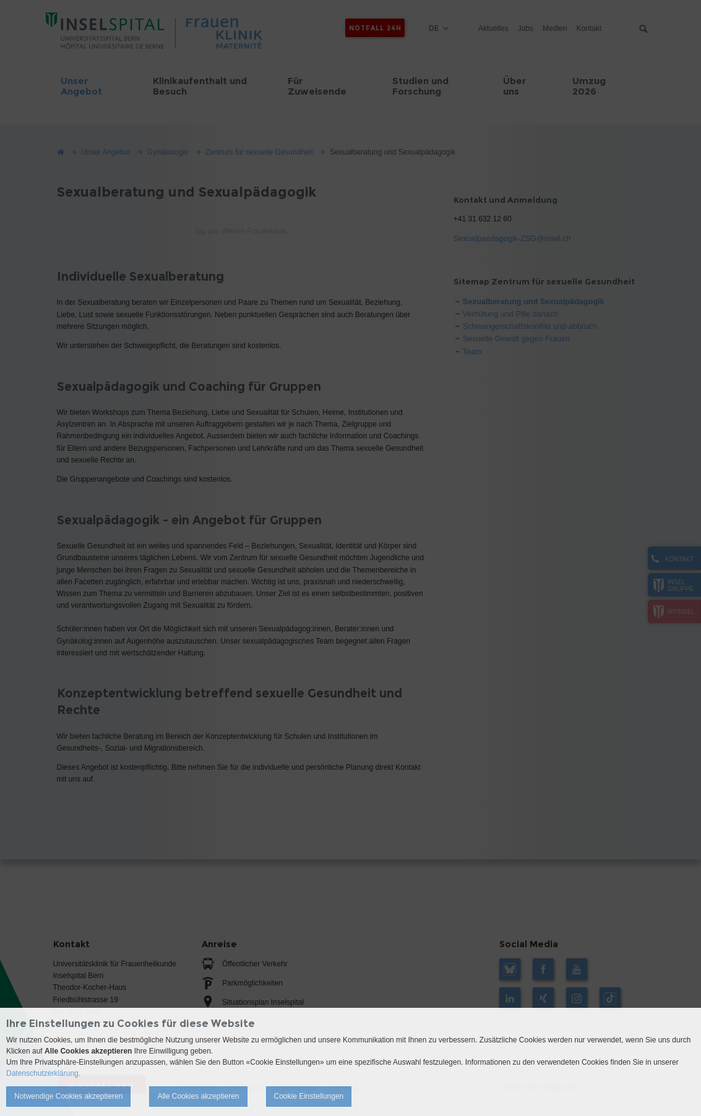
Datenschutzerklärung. (43, 1073)
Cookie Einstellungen (309, 1096)
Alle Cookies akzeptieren (198, 1096)
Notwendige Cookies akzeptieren (68, 1096)
